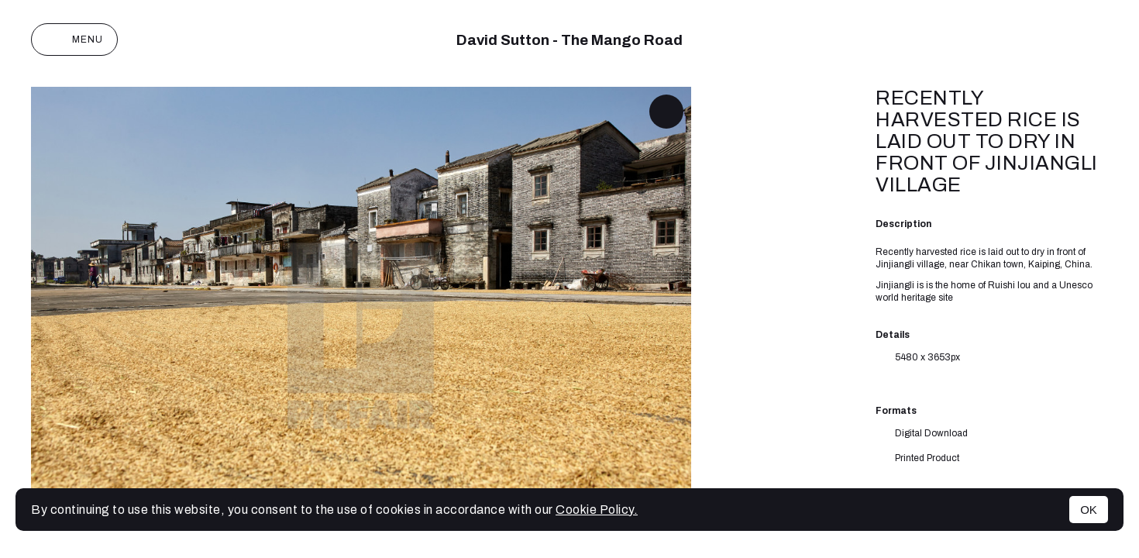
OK (1088, 509)
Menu (74, 39)
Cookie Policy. (597, 509)
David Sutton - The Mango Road (569, 40)
